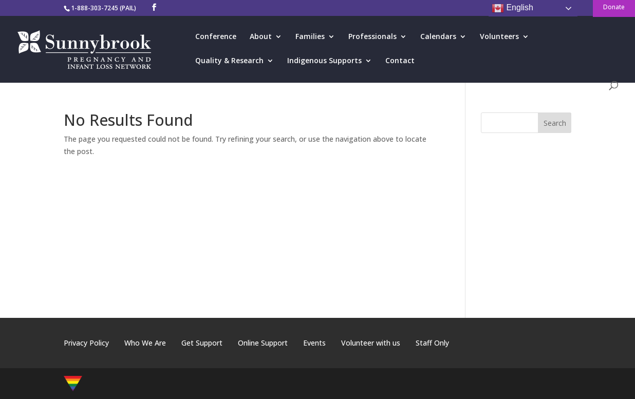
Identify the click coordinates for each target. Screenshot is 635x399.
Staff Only (432, 343)
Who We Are (145, 343)
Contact (400, 61)
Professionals (372, 37)
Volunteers (499, 37)
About (261, 37)
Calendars (438, 37)
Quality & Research (229, 61)
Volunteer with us (370, 343)
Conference (215, 37)
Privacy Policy (86, 343)
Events (314, 343)
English (512, 8)
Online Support (263, 343)
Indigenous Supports (324, 61)
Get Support (201, 343)
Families (310, 37)
